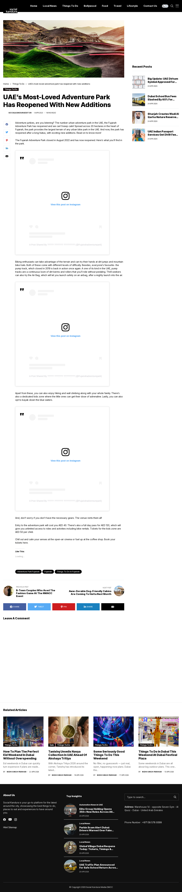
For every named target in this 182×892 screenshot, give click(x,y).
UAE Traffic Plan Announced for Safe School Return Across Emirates (98, 867)
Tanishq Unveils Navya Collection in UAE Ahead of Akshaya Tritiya (67, 755)
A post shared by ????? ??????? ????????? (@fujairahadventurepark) (65, 244)
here (25, 542)
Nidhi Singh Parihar (16, 772)
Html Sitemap (10, 827)
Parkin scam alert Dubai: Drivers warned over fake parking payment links (95, 830)
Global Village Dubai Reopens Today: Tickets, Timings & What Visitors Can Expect (97, 849)
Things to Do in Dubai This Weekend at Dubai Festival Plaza (158, 755)
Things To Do (18, 84)
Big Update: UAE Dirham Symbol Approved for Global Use (163, 81)
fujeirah (48, 571)
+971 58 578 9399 (152, 822)
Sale (52, 745)
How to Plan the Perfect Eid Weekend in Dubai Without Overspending (21, 755)
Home (6, 84)
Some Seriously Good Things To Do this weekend (109, 755)
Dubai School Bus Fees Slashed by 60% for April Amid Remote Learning (162, 101)
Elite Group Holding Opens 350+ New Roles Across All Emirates (95, 811)
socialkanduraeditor (20, 113)
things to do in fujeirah (68, 571)
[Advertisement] (155, 40)
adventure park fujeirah (28, 571)
